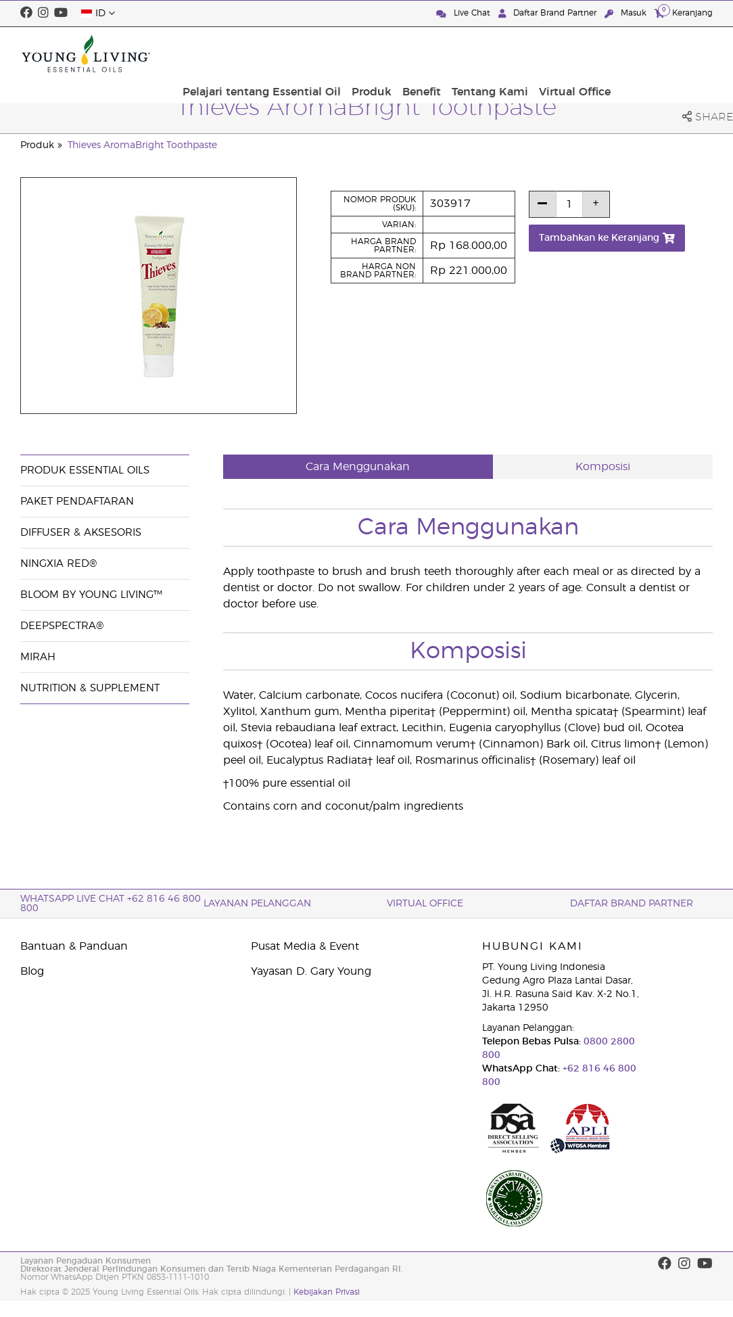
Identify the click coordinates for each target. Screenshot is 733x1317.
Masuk (627, 13)
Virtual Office (673, 53)
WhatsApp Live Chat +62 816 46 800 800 (110, 903)
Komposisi (602, 466)
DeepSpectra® (61, 626)
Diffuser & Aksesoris (80, 533)
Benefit (525, 53)
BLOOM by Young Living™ (91, 595)
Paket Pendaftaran (77, 501)
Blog (32, 971)
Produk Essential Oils (84, 470)
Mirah (37, 657)
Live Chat (464, 13)
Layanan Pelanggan (257, 903)
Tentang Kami (590, 53)
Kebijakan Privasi (326, 1292)
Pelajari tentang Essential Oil (370, 53)
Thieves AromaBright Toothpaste (142, 145)
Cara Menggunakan (358, 466)
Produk (478, 53)
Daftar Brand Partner (548, 13)
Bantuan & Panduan (74, 946)
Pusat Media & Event (305, 946)
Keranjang (684, 12)
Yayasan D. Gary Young (311, 971)
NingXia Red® (58, 564)
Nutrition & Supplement (90, 688)
